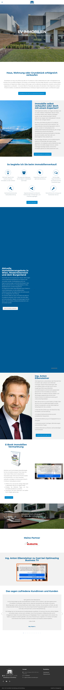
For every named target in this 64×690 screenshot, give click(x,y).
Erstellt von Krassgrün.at (56, 688)
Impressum (46, 672)
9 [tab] (38, 633)
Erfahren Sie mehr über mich (43, 435)
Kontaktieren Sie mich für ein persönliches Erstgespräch (32, 93)
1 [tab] (23, 633)
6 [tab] (33, 633)
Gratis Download (9, 497)
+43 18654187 (27, 675)
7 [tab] (35, 633)
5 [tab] (31, 633)
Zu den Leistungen (32, 202)
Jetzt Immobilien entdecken (10, 308)
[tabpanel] (32, 612)
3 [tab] (27, 633)
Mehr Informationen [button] (48, 473)
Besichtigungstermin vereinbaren (42, 154)
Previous (2, 613)
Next (62, 613)
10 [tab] (40, 633)
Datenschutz (46, 674)
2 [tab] (25, 633)
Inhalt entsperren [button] (49, 475)
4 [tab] (29, 633)
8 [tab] (36, 633)
